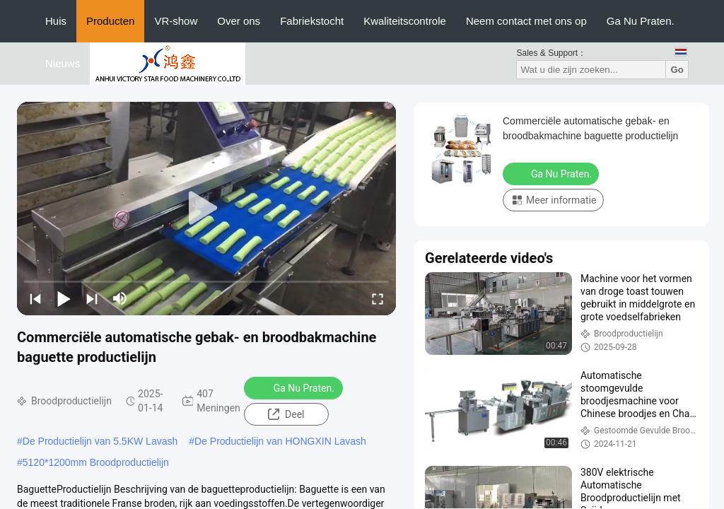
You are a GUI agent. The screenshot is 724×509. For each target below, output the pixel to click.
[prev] (35, 298)
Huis (55, 21)
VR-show (175, 21)
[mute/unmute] (120, 298)
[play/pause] (63, 298)
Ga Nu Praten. (641, 21)
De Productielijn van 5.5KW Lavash (100, 441)
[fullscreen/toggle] (377, 298)
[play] (206, 208)
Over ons (238, 21)
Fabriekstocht (312, 21)
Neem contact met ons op (526, 21)
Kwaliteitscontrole (404, 21)
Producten (110, 21)
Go (677, 69)
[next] (92, 298)
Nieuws (62, 63)
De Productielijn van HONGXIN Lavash (280, 441)
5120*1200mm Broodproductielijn (96, 462)
